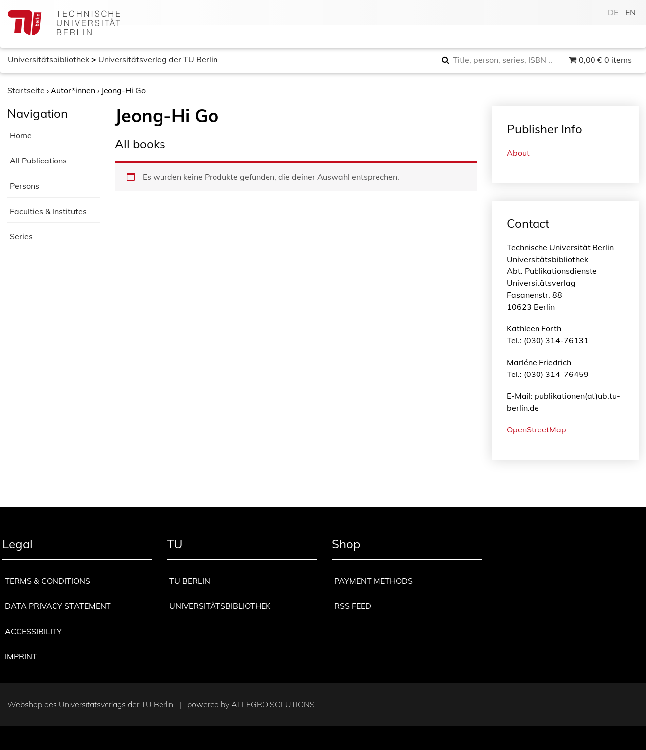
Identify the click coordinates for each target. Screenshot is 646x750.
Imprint (21, 656)
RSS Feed (352, 606)
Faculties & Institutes (48, 211)
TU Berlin (189, 581)
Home (21, 135)
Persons (24, 186)
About (518, 153)
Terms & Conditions (47, 581)
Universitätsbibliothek (48, 59)
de (613, 12)
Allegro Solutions (273, 704)
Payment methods (373, 581)
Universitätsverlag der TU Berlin (157, 59)
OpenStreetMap (536, 429)
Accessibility (33, 631)
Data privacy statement (58, 606)
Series (21, 236)
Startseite (26, 90)
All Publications (38, 160)
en (630, 12)
